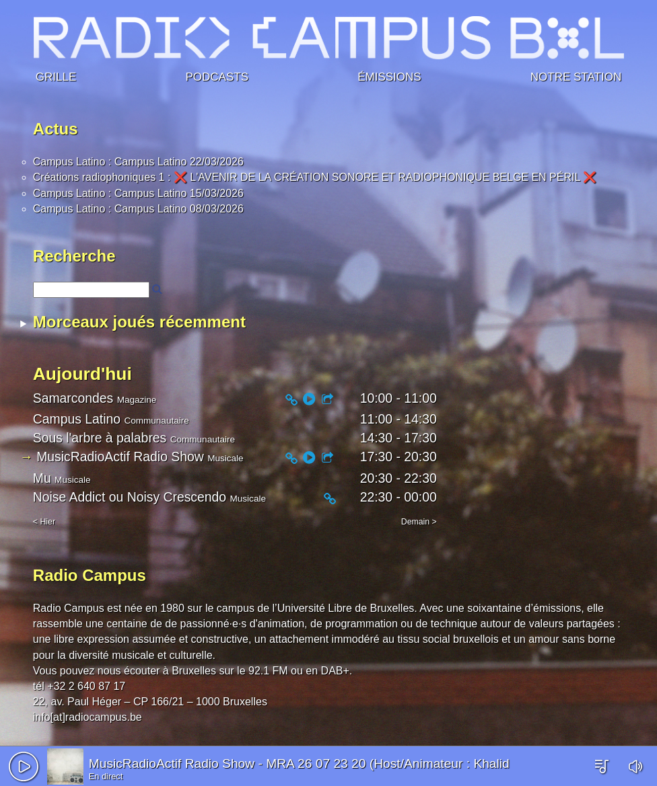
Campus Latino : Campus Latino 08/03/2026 (138, 208)
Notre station (575, 75)
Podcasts (216, 75)
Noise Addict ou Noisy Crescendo (129, 496)
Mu (42, 478)
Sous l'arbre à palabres (99, 437)
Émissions (389, 75)
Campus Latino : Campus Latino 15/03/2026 (138, 193)
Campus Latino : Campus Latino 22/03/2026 (138, 161)
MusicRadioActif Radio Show (171, 763)
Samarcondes (73, 398)
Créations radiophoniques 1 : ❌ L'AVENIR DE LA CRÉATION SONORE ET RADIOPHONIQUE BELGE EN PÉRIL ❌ (314, 177)
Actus (55, 129)
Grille (56, 75)
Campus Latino (76, 418)
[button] (23, 766)
